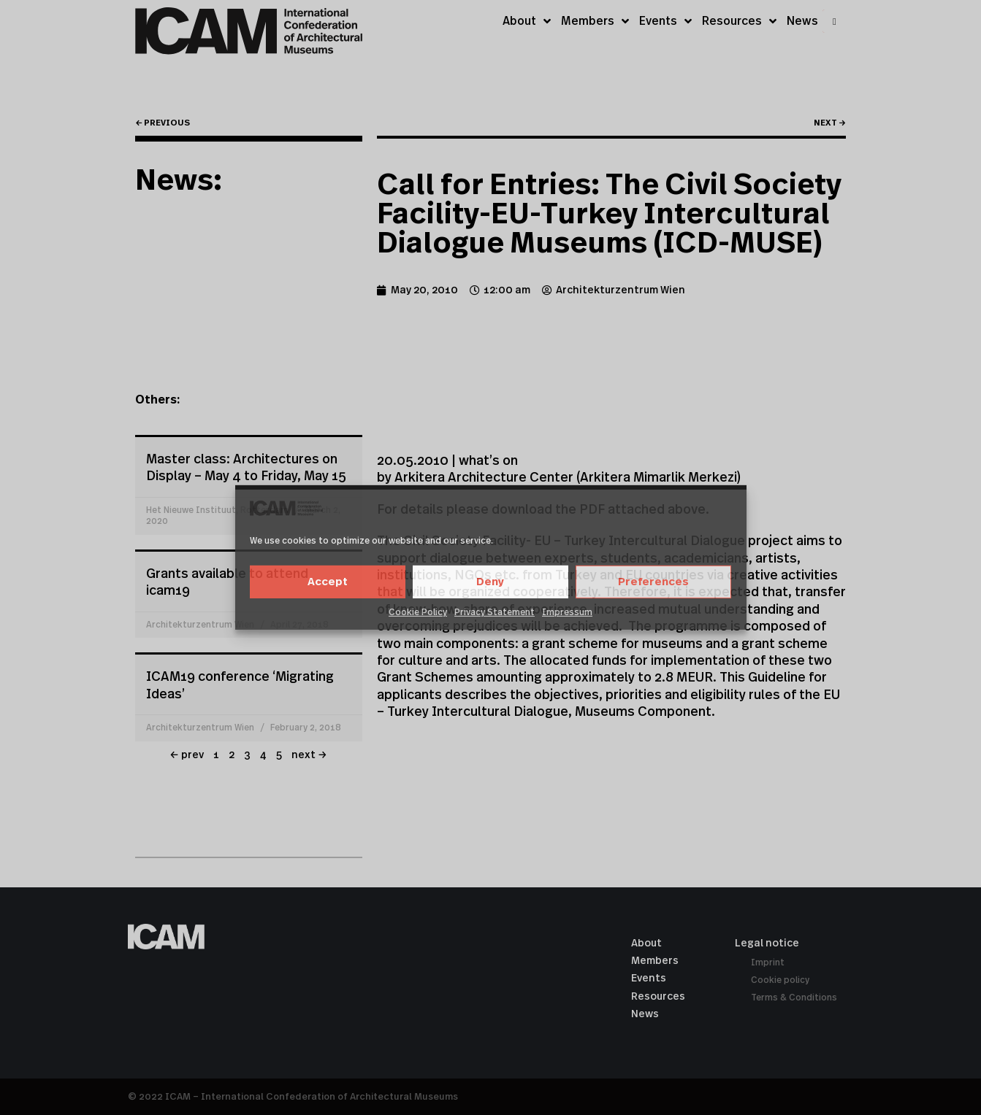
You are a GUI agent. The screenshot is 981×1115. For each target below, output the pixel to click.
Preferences (653, 581)
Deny (490, 581)
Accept (328, 581)
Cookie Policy (418, 612)
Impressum (567, 612)
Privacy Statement (494, 612)
